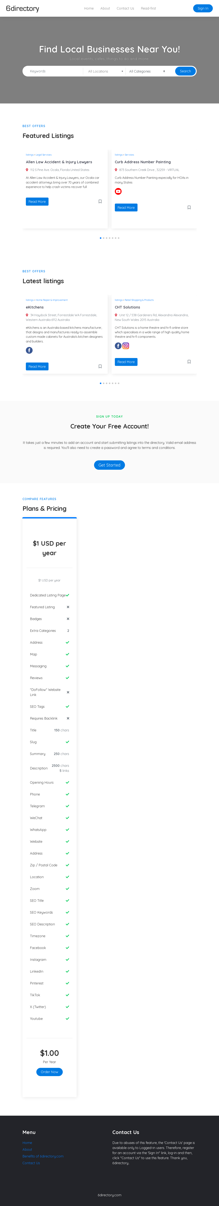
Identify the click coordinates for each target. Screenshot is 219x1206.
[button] (100, 238)
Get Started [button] (109, 465)
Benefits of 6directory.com (43, 1156)
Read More (37, 201)
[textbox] (104, 71)
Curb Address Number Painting (143, 162)
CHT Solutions (127, 307)
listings (30, 154)
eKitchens (35, 307)
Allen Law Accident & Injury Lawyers (59, 162)
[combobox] (104, 71)
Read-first (148, 8)
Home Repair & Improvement (52, 299)
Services (129, 154)
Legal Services (44, 154)
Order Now (49, 1072)
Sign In (203, 8)
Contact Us (125, 8)
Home (89, 8)
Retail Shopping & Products (139, 299)
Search (185, 71)
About (105, 8)
